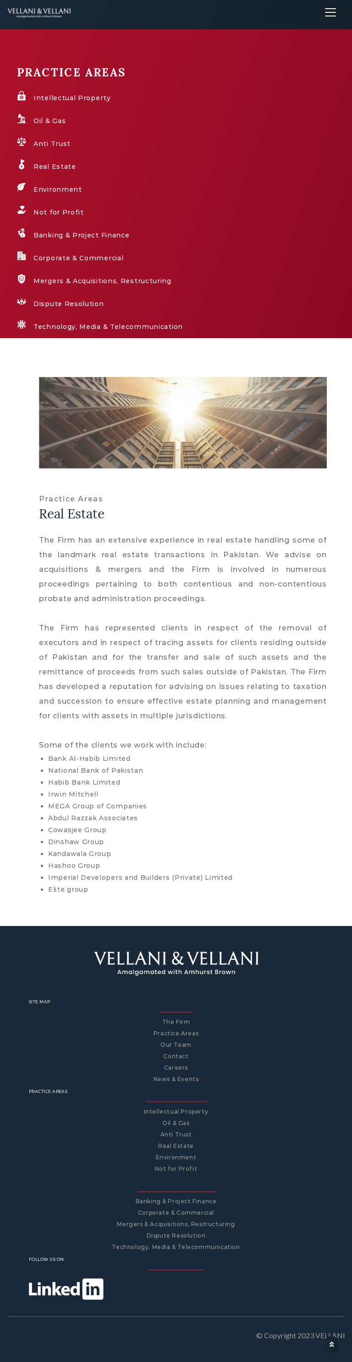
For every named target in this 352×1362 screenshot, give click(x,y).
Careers (176, 1067)
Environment (176, 1157)
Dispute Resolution (176, 1235)
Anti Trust (176, 1134)
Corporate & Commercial (176, 1212)
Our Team (176, 1044)
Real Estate (176, 1145)
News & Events (176, 1079)
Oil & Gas (175, 1123)
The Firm (176, 1021)
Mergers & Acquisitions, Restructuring (176, 1224)
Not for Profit (176, 1168)
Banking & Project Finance (176, 1201)
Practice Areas (176, 1033)
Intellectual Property (176, 1111)
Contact (175, 1056)
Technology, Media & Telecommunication (176, 1247)
